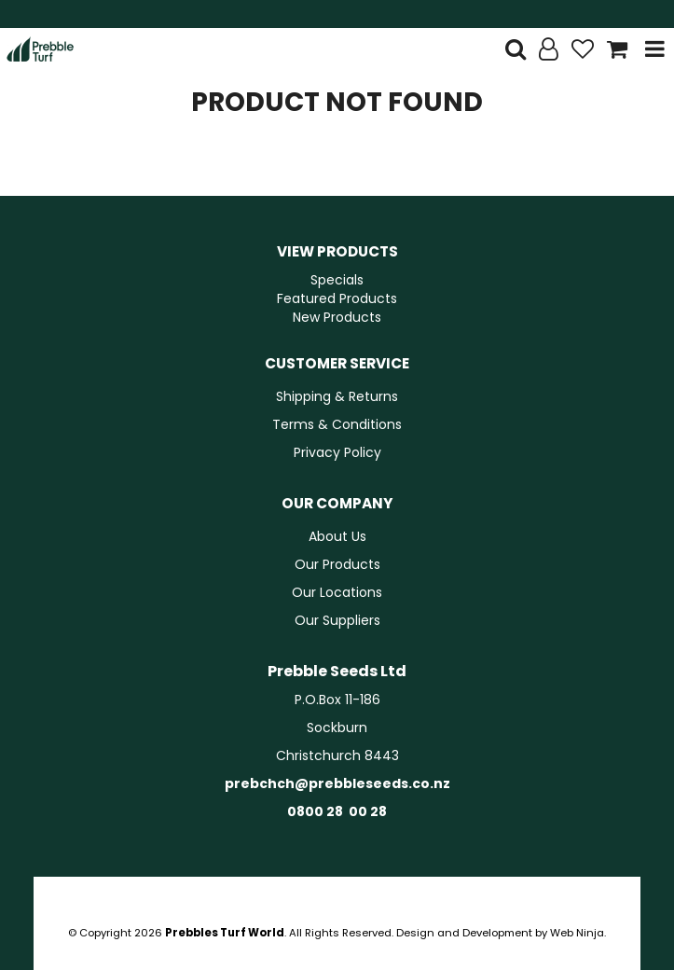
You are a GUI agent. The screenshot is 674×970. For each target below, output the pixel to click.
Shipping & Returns (337, 396)
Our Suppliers (337, 620)
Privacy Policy (337, 452)
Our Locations (337, 592)
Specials (337, 279)
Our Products (337, 564)
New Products (337, 317)
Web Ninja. (578, 932)
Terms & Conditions (337, 424)
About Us (337, 536)
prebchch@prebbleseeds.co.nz (337, 783)
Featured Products (337, 298)
